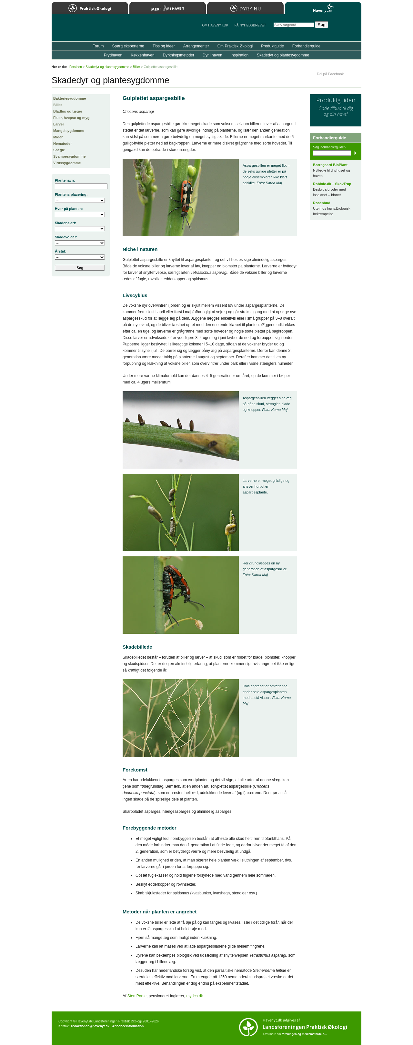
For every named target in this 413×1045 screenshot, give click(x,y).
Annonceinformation (128, 1026)
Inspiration (239, 55)
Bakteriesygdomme (69, 98)
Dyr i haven (212, 55)
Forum (98, 46)
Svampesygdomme (69, 156)
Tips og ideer (164, 46)
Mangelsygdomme (68, 131)
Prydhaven (113, 55)
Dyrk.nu (245, 8)
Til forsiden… (79, 30)
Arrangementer (196, 46)
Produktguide (272, 46)
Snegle (59, 150)
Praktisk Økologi (90, 8)
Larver (58, 124)
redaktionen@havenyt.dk (90, 1026)
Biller (57, 105)
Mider (58, 137)
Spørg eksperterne (128, 46)
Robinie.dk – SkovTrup (332, 184)
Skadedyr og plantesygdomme (283, 55)
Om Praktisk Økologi (235, 46)
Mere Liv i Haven (167, 8)
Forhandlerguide (306, 46)
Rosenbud (321, 203)
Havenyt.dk (323, 8)
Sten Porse (136, 996)
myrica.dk (194, 996)
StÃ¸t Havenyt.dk (347, 27)
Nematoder (62, 143)
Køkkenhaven (142, 55)
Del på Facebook (330, 74)
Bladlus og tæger (67, 111)
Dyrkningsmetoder (178, 55)
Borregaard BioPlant (330, 165)
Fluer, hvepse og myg (71, 118)
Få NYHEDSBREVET (250, 25)
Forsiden (75, 67)
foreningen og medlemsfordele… (304, 1034)
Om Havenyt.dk (215, 25)
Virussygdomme (67, 163)
